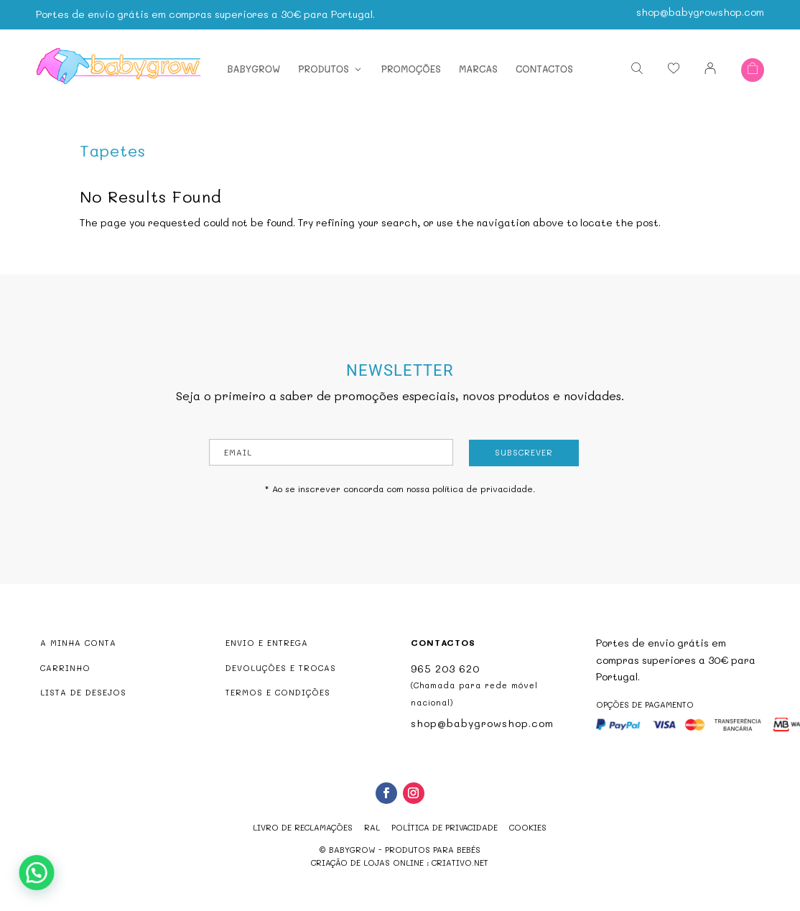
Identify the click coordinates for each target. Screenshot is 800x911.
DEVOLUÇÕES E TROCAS (280, 667)
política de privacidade (482, 488)
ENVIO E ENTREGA (266, 642)
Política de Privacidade (444, 827)
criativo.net (460, 862)
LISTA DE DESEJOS (83, 692)
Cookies (527, 827)
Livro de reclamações (303, 827)
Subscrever (524, 452)
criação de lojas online (367, 862)
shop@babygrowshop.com (700, 9)
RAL (372, 827)
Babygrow (253, 66)
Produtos (323, 66)
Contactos (544, 66)
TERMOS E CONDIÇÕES (277, 692)
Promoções (411, 66)
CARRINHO (65, 667)
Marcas (478, 66)
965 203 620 (445, 668)
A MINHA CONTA (78, 642)
